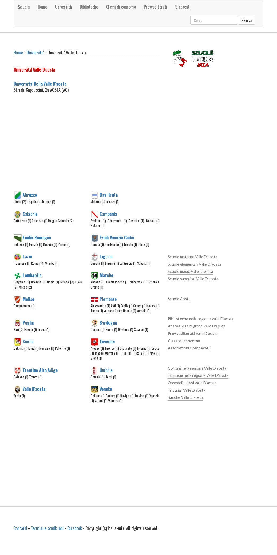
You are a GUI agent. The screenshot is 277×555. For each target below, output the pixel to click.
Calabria (30, 214)
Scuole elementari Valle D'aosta (194, 264)
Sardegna (108, 323)
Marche (106, 275)
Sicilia (28, 341)
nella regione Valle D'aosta (201, 319)
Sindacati (183, 7)
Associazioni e (189, 348)
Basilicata (109, 195)
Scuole (24, 6)
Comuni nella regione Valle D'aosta (197, 368)
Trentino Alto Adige (40, 370)
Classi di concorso (121, 7)
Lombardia (32, 275)
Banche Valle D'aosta (185, 397)
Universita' (35, 52)
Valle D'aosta (34, 389)
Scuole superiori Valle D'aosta (193, 279)
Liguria (106, 256)
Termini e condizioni (47, 528)
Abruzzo (30, 195)
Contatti (20, 528)
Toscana (107, 341)
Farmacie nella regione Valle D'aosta (198, 375)
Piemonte (108, 299)
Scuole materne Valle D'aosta (192, 257)
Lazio (27, 256)
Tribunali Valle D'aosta (186, 390)
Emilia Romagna (37, 237)
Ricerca (246, 20)
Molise (28, 299)
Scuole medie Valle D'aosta (190, 271)
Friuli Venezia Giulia (117, 237)
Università (63, 7)
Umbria (106, 370)
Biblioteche (89, 7)
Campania (108, 214)
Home (42, 7)
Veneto (106, 389)
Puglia (28, 323)
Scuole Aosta (179, 298)
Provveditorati (155, 7)
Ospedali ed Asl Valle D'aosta (192, 383)
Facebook (74, 528)
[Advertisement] (103, 148)
